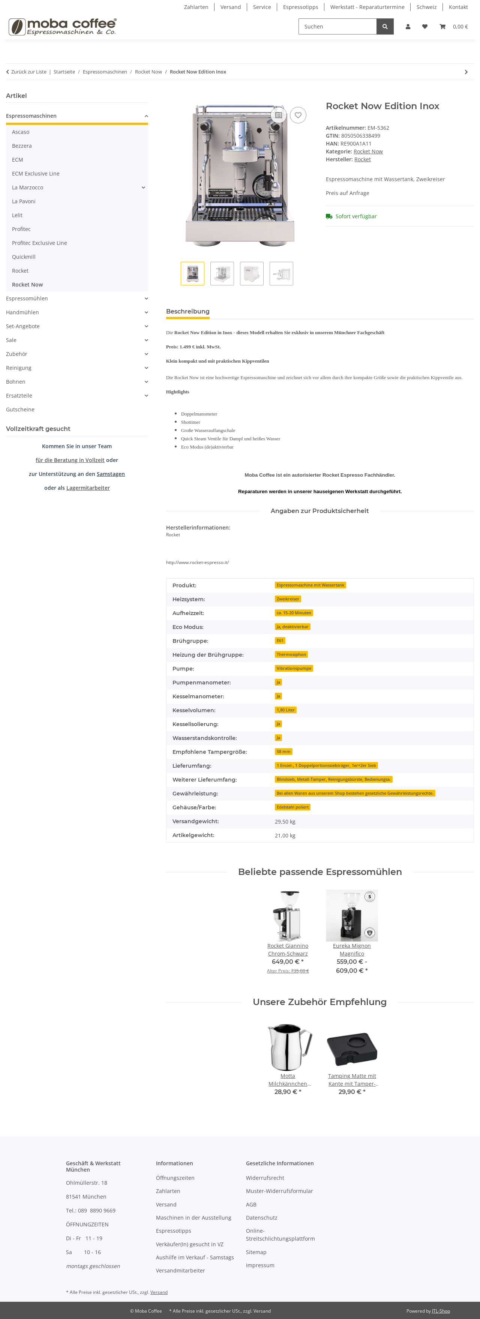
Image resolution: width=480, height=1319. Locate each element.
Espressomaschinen (31, 115)
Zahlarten (196, 7)
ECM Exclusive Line (36, 173)
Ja (278, 682)
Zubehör (16, 353)
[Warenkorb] (454, 26)
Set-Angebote (23, 326)
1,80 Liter (286, 710)
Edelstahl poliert (293, 807)
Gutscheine (20, 409)
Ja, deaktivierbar (293, 626)
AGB (251, 1204)
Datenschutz (262, 1217)
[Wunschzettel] (425, 26)
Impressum (260, 1265)
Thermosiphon (291, 654)
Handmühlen (22, 312)
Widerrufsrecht (265, 1177)
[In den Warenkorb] (172, 97)
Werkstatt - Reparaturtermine (367, 7)
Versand (230, 7)
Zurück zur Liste (28, 71)
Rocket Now (368, 151)
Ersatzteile (19, 395)
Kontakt (458, 7)
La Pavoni (24, 201)
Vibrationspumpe (294, 668)
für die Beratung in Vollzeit (70, 460)
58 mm (284, 751)
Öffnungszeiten (175, 1177)
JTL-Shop (441, 1311)
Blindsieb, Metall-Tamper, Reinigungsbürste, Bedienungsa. (334, 779)
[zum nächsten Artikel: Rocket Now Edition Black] (466, 72)
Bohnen (16, 381)
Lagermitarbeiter (88, 487)
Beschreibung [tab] (188, 311)
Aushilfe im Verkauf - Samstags (195, 1257)
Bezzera (22, 145)
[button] (408, 26)
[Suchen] (337, 26)
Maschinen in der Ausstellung (193, 1217)
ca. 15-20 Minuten (294, 612)
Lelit (17, 215)
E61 (280, 640)
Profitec (21, 229)
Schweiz (427, 7)
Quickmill (24, 256)
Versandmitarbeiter (180, 1270)
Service (262, 7)
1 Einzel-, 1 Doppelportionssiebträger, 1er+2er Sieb (326, 765)
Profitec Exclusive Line (39, 242)
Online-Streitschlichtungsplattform (280, 1234)
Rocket (20, 270)
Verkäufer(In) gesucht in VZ (190, 1244)
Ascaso (20, 131)
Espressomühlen (27, 298)
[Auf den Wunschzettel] (298, 115)
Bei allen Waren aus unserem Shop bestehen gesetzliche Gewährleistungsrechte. (355, 793)
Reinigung (19, 367)
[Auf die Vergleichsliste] (278, 115)
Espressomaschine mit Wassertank (310, 585)
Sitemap (256, 1252)
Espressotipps (300, 7)
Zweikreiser (288, 599)
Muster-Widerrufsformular (279, 1190)
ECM (17, 159)
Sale (11, 340)
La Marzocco (27, 187)
